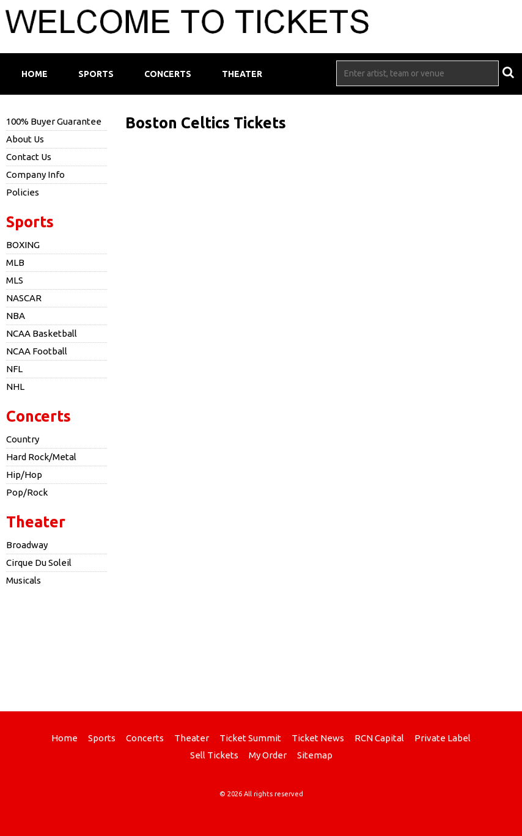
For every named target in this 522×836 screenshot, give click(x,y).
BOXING (23, 245)
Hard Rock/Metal (41, 457)
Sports (96, 74)
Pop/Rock (27, 492)
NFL (14, 369)
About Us (25, 139)
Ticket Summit (250, 738)
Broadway (27, 545)
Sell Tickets (214, 755)
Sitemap (315, 755)
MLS (14, 280)
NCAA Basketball (41, 333)
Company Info (35, 174)
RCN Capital (379, 738)
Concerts (167, 74)
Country (22, 439)
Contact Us (28, 157)
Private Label (442, 738)
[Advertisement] (261, 647)
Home (34, 74)
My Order (268, 755)
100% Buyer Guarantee (53, 121)
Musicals (23, 580)
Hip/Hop (24, 474)
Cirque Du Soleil (39, 562)
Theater (242, 74)
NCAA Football (36, 351)
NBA (15, 315)
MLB (15, 262)
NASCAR (24, 298)
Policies (22, 192)
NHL (15, 386)
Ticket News (318, 738)
